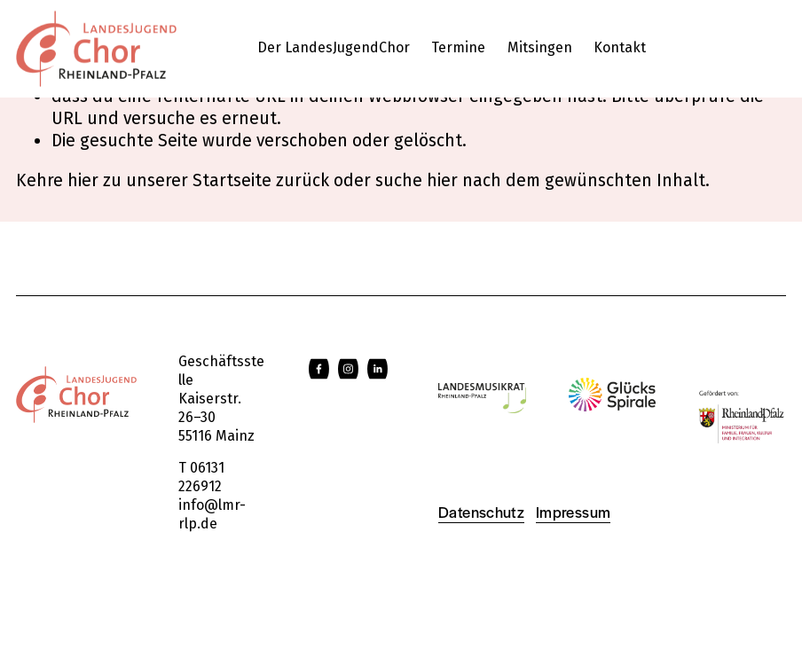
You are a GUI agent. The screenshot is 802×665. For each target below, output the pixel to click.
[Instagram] (348, 369)
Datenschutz (481, 511)
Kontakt (620, 47)
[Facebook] (319, 369)
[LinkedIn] (377, 369)
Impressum (573, 511)
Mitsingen (539, 47)
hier (82, 180)
